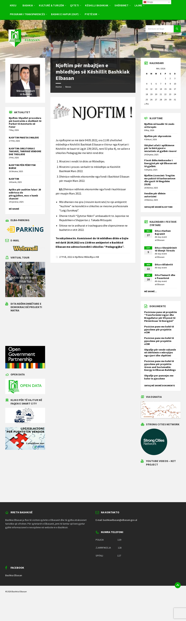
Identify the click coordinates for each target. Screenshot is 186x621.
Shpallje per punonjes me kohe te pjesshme (158, 377)
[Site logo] (24, 51)
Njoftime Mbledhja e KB (87, 256)
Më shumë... (150, 291)
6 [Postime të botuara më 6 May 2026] (156, 83)
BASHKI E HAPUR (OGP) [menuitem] (65, 14)
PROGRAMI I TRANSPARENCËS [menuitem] (27, 14)
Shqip (148, 2)
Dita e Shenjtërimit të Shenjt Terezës (166, 249)
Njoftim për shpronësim (157, 136)
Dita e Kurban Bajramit (163, 232)
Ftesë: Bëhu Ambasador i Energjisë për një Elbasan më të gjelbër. (160, 163)
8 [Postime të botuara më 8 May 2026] (165, 83)
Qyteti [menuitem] (74, 5)
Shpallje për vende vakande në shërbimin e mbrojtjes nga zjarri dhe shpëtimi (160, 352)
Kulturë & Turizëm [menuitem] (51, 5)
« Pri (146, 103)
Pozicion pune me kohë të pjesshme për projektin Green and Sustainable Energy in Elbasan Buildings (160, 366)
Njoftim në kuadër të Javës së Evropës (159, 125)
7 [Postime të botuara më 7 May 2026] (160, 83)
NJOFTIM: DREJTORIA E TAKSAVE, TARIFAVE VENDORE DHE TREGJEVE (25, 151)
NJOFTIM (14, 178)
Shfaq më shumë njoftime (158, 207)
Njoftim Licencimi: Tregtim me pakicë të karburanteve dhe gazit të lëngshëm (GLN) (159, 180)
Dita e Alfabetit (164, 264)
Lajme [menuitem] (138, 5)
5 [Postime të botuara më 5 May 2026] (151, 83)
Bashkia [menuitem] (28, 5)
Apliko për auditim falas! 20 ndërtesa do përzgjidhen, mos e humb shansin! (25, 194)
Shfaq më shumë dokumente (159, 385)
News (68, 86)
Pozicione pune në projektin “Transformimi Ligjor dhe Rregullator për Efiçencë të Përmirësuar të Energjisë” (160, 316)
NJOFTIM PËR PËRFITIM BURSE (22, 166)
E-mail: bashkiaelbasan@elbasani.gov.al (116, 520)
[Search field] (163, 28)
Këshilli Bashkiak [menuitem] (96, 5)
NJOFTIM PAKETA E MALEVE (24, 137)
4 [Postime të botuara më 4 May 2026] (146, 83)
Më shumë (14, 209)
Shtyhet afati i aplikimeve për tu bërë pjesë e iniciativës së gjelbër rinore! (160, 148)
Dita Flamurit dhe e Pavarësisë (165, 276)
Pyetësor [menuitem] (91, 14)
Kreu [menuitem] (13, 5)
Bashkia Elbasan (13, 575)
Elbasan (161, 240)
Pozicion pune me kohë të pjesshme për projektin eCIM (159, 329)
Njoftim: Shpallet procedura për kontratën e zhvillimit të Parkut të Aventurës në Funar (25, 122)
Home (59, 86)
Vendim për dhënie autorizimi (155, 195)
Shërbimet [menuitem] (121, 5)
